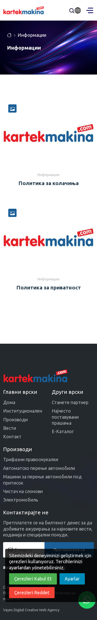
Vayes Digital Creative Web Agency (31, 610)
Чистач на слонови (23, 491)
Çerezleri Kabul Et (33, 578)
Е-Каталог (63, 431)
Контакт (12, 436)
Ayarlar (72, 578)
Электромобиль (20, 499)
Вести (9, 428)
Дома (9, 402)
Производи (15, 419)
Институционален (22, 410)
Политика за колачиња (48, 183)
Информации (32, 35)
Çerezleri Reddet (31, 592)
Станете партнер (70, 402)
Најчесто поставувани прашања (65, 416)
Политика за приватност (48, 287)
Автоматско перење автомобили (39, 468)
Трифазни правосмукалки (30, 459)
